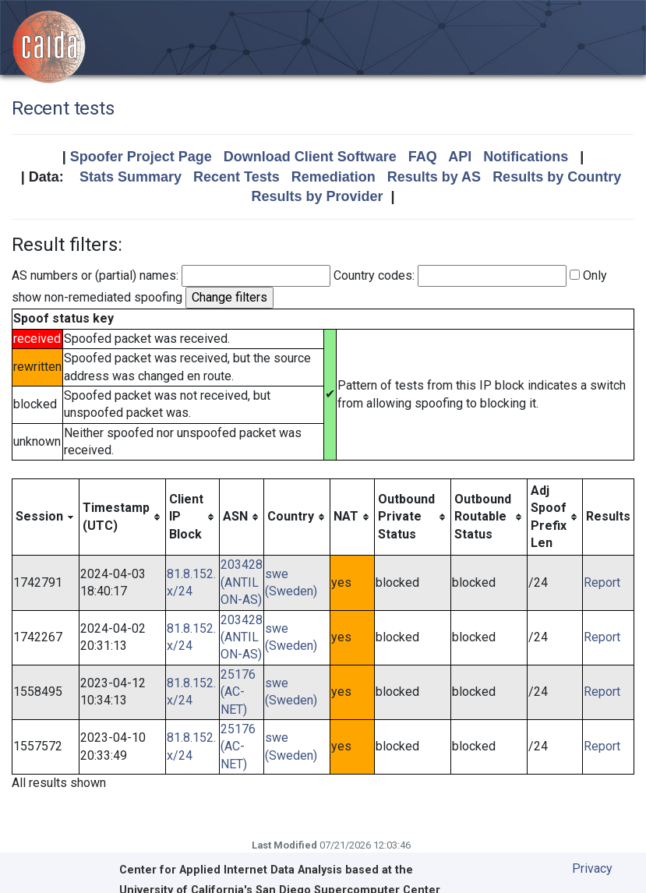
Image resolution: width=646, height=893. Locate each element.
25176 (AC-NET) (238, 692)
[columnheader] (45, 517)
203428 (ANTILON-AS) (242, 582)
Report (602, 582)
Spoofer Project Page (141, 156)
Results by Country (556, 177)
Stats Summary (130, 177)
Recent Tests (236, 177)
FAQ (422, 156)
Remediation (333, 177)
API (459, 156)
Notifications (525, 156)
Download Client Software (310, 156)
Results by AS (434, 177)
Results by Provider (317, 196)
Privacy (592, 868)
